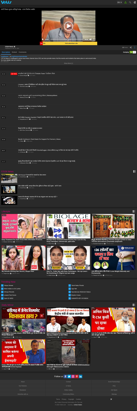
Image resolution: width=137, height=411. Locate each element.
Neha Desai (51, 243)
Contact (68, 382)
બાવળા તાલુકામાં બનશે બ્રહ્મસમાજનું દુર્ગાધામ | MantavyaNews (37, 95)
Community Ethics (68, 394)
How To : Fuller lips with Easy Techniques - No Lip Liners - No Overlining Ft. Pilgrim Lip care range (67, 272)
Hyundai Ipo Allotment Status (81, 292)
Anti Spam (114, 390)
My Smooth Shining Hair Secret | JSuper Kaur (18, 271)
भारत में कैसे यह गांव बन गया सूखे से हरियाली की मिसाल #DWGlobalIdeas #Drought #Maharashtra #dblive (68, 366)
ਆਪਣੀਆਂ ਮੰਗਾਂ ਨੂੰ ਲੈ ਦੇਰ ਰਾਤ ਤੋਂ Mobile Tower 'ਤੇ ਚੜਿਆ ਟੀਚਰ (36, 73)
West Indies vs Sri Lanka (12, 289)
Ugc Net (74, 289)
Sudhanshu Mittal (24, 163)
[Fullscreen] (94, 39)
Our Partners (23, 386)
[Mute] (90, 39)
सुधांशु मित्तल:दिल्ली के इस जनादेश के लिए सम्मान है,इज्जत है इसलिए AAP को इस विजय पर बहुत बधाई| (46, 161)
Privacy (64, 399)
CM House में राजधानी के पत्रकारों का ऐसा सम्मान (32, 175)
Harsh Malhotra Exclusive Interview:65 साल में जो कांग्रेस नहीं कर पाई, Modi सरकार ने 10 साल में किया (67, 334)
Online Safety (68, 390)
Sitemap (114, 394)
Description (6, 52)
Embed (14, 52)
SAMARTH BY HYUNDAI (79, 298)
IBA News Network (25, 130)
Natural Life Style (97, 275)
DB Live (50, 369)
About (22, 382)
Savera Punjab (23, 75)
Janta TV (95, 337)
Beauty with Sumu (8, 241)
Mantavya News (24, 97)
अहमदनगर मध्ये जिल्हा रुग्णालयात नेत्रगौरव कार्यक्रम (32, 106)
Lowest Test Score (10, 295)
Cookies (78, 399)
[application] (68, 26)
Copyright (71, 399)
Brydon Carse (75, 295)
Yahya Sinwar (8, 285)
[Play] (43, 39)
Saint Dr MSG (8, 298)
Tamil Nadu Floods (77, 285)
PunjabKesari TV (24, 119)
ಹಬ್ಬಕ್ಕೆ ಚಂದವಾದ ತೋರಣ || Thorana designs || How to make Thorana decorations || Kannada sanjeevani (111, 240)
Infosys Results (9, 292)
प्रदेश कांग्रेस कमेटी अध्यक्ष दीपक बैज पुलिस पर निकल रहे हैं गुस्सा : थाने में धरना (39, 186)
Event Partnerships (114, 382)
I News (22, 141)
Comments (22, 52)
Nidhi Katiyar (51, 275)
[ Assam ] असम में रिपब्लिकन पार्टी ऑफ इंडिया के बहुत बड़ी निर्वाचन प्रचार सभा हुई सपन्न (42, 84)
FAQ (114, 386)
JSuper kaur (7, 273)
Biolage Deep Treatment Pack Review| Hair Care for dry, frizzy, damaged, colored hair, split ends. (66, 240)
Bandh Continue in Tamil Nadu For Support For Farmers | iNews (39, 139)
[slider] (66, 39)
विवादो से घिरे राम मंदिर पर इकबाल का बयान (30, 128)
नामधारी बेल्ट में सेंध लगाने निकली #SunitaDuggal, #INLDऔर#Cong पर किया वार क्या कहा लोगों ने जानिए (48, 150)
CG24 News (9, 46)
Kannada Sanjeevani (98, 243)
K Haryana (23, 152)
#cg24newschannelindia (19, 56)
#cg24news (5, 56)
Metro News (23, 108)
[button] (68, 26)
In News (68, 386)
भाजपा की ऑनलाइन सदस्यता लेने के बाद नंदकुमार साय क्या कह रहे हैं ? (37, 197)
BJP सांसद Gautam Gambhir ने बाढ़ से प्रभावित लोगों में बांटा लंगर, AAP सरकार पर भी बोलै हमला (45, 117)
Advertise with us (23, 394)
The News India (24, 86)
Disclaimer (23, 390)
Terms (58, 399)
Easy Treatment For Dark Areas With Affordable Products (22, 239)
